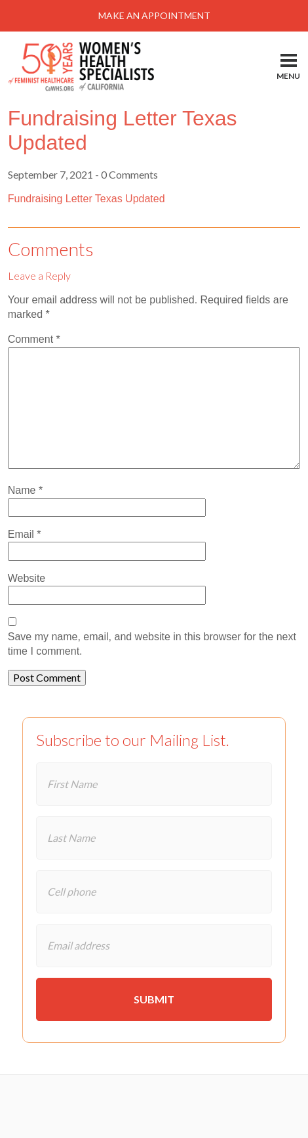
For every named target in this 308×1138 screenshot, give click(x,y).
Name (25, 490)
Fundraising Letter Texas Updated (86, 198)
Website (27, 578)
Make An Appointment (154, 15)
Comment (34, 339)
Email (24, 534)
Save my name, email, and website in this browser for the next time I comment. (152, 644)
